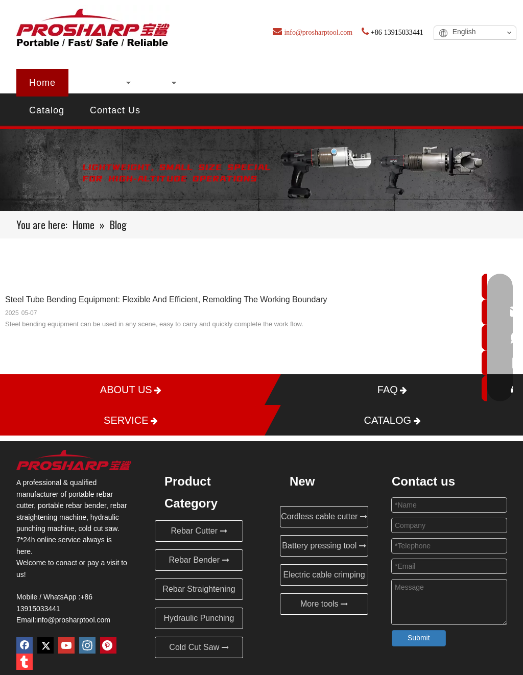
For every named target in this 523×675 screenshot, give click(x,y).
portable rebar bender (72, 505)
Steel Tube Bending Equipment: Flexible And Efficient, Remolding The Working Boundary (166, 299)
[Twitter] (45, 645)
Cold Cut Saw (198, 647)
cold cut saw (97, 528)
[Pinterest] (108, 645)
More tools (324, 603)
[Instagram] (87, 645)
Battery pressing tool (324, 545)
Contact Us (115, 110)
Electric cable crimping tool (324, 578)
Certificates (286, 83)
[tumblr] (24, 662)
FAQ (393, 83)
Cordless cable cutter (324, 516)
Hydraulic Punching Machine (199, 621)
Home (42, 83)
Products (101, 83)
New (157, 83)
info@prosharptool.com (73, 620)
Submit (419, 638)
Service (446, 83)
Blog (348, 83)
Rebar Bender (199, 560)
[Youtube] (66, 645)
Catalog (46, 110)
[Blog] (261, 170)
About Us (213, 83)
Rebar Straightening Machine (198, 592)
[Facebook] (24, 645)
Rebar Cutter (199, 530)
